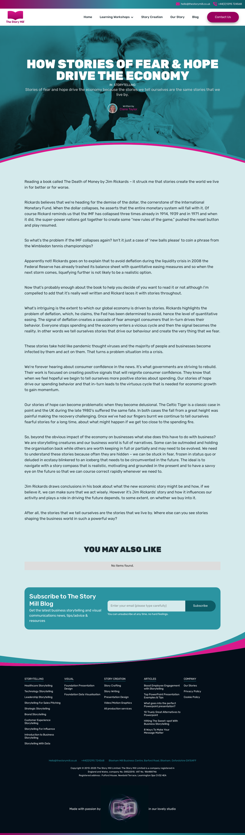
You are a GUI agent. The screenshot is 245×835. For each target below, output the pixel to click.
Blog (195, 17)
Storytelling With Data (37, 743)
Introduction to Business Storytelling (39, 736)
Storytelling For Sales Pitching (42, 703)
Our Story (177, 17)
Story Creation (152, 17)
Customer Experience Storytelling (37, 722)
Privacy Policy (192, 691)
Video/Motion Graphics (118, 703)
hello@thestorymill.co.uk (195, 4)
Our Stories (190, 686)
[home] (15, 17)
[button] (116, 17)
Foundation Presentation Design (79, 687)
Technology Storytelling (38, 691)
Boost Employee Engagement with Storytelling (162, 687)
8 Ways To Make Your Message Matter (156, 731)
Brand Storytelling (35, 714)
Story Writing (111, 691)
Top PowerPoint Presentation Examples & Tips (161, 696)
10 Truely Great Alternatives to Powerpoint (162, 714)
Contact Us (223, 17)
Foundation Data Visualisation (82, 694)
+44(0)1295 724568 (230, 4)
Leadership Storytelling (38, 697)
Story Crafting (112, 686)
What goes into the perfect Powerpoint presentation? (160, 705)
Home (88, 17)
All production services (118, 709)
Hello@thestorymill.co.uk (63, 760)
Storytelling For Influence (39, 729)
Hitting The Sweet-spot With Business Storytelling (161, 722)
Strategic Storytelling (37, 709)
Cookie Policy (192, 697)
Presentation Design (116, 697)
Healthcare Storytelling (38, 686)
